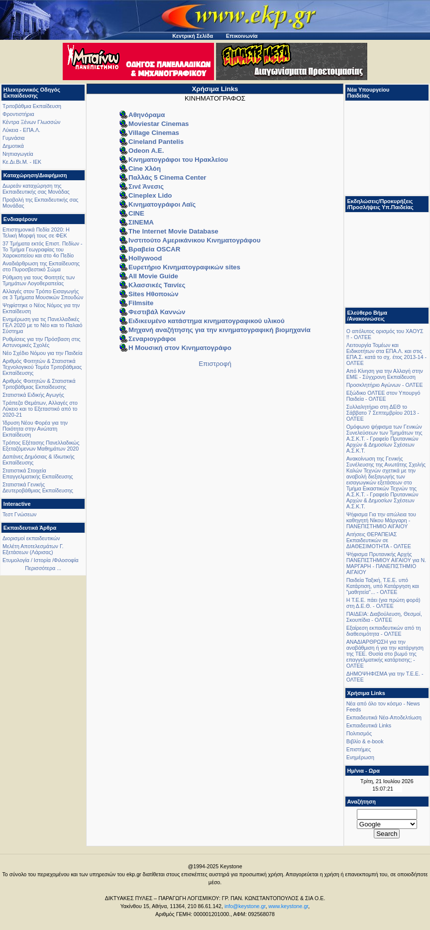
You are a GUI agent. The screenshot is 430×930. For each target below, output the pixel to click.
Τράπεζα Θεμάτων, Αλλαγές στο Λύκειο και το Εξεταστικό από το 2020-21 (40, 409)
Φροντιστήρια (18, 114)
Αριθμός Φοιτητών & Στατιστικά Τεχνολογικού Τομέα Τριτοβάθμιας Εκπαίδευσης (42, 367)
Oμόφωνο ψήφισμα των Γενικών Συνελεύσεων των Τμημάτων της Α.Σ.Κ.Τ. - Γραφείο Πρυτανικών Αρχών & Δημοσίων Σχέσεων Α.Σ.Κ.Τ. (384, 439)
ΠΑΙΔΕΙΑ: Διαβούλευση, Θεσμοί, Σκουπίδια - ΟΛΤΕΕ (384, 617)
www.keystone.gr (288, 906)
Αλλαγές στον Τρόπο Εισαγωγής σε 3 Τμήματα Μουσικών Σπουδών (42, 294)
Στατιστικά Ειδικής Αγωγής (33, 395)
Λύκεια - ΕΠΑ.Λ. (21, 130)
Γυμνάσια (13, 138)
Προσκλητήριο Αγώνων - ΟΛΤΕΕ (384, 385)
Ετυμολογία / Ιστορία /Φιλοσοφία (40, 560)
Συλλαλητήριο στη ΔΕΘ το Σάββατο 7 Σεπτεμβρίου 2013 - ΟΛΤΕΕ (382, 413)
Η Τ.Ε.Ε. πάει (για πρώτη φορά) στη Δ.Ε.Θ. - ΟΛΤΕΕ (383, 603)
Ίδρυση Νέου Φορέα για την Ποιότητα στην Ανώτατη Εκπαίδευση (35, 429)
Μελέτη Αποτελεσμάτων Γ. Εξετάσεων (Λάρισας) (33, 549)
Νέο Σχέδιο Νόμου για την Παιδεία (42, 353)
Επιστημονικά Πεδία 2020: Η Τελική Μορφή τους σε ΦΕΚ (36, 232)
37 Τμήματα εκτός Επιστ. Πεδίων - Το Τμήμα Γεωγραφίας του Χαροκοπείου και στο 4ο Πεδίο (42, 249)
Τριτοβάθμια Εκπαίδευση (31, 106)
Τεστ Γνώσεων (19, 514)
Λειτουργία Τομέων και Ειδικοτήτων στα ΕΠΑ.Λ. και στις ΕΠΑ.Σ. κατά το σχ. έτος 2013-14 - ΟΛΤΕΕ (386, 354)
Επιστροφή (215, 363)
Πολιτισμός (359, 733)
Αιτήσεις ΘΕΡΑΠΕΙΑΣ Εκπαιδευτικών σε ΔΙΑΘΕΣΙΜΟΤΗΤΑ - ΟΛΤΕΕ (378, 540)
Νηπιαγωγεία (17, 154)
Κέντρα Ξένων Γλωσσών (31, 122)
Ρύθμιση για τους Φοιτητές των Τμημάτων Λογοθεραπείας (38, 280)
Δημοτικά (13, 146)
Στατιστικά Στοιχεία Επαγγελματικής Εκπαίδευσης (37, 473)
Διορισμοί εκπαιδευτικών (31, 538)
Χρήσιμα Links (215, 89)
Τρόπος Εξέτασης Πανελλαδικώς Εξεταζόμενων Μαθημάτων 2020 (41, 446)
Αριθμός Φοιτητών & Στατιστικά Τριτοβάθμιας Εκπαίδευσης (39, 384)
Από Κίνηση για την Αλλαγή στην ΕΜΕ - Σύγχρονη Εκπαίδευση (384, 374)
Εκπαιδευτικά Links (368, 725)
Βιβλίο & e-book (365, 741)
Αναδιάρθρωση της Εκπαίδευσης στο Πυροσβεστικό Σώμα (41, 266)
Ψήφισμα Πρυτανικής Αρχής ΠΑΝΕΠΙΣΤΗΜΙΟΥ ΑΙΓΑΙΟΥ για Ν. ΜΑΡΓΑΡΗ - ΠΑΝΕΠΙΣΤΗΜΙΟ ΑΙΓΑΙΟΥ (386, 563)
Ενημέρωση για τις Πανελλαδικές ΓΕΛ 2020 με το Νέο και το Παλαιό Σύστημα (42, 325)
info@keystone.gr (245, 906)
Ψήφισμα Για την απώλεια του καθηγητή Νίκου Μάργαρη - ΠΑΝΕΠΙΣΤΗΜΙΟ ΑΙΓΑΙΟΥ (381, 520)
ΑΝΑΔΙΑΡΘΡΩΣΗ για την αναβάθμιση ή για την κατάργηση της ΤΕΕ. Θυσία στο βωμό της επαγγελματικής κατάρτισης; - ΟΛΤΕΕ (385, 654)
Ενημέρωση (360, 757)
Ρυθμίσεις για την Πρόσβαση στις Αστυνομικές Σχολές (41, 342)
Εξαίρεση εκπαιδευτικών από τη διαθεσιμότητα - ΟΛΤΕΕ (383, 631)
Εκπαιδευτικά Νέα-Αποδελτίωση (384, 717)
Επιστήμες (358, 749)
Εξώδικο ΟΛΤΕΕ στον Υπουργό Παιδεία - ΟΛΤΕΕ (383, 396)
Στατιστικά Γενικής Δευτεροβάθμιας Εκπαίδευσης (37, 487)
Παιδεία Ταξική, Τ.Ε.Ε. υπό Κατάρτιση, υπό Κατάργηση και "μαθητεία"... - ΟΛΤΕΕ (382, 586)
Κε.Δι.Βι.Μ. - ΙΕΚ (21, 162)
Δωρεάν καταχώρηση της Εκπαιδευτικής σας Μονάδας (36, 189)
